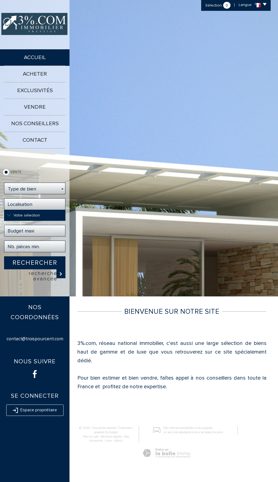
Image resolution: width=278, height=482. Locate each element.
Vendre (35, 107)
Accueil (35, 57)
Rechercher (34, 263)
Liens (108, 440)
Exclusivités (35, 90)
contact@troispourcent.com (35, 339)
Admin (118, 440)
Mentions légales (111, 436)
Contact (35, 140)
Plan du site (90, 436)
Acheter (35, 74)
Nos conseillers (35, 123)
